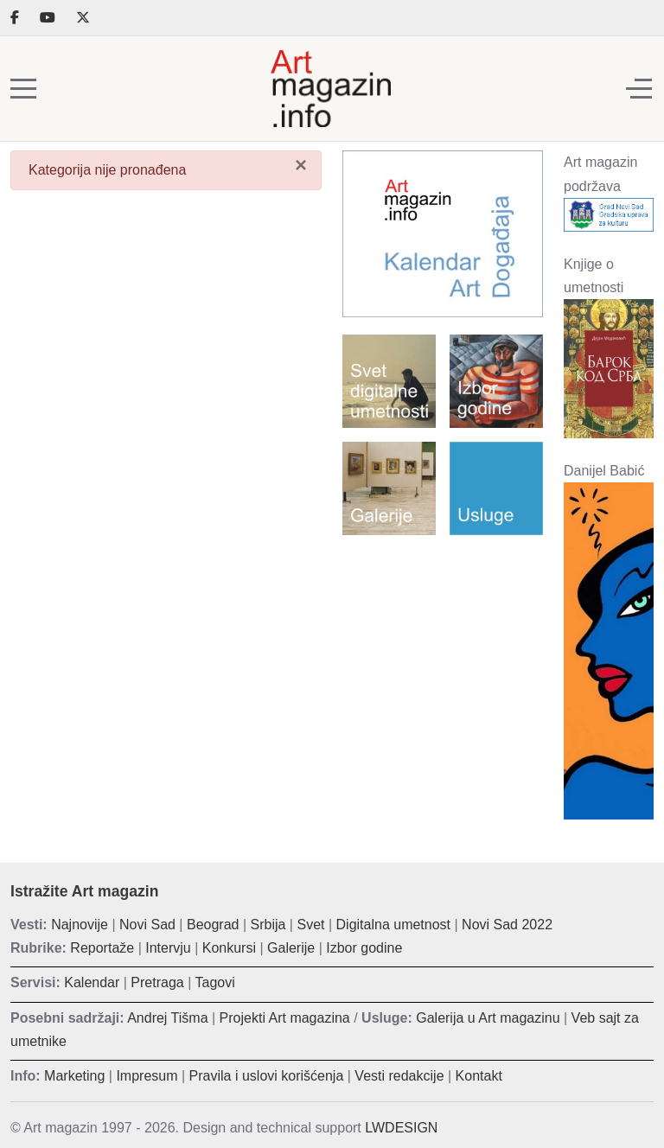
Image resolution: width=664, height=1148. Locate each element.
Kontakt (479, 1075)
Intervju (167, 948)
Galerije (291, 948)
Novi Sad (147, 924)
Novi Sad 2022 (507, 924)
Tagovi (215, 982)
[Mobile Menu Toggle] (23, 89)
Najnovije (79, 924)
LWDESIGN (401, 1127)
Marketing (74, 1075)
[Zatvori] (301, 164)
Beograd (213, 924)
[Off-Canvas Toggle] (639, 89)
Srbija (268, 924)
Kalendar (91, 982)
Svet (310, 924)
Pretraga (157, 982)
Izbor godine (364, 948)
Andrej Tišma (167, 1018)
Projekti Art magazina (285, 1018)
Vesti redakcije (399, 1075)
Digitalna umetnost (393, 924)
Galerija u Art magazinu (487, 1018)
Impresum (146, 1075)
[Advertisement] (442, 638)
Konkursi (229, 948)
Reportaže (102, 948)
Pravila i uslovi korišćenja (266, 1075)
